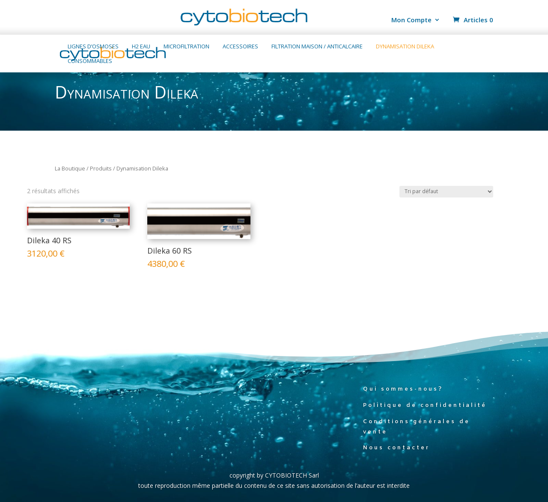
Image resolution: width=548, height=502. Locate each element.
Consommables (90, 61)
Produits (101, 168)
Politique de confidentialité (425, 405)
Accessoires (240, 46)
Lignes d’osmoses (93, 46)
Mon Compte (411, 20)
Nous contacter (396, 447)
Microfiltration (186, 46)
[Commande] (446, 191)
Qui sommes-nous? (403, 389)
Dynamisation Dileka (405, 46)
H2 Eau (141, 46)
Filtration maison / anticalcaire (317, 46)
